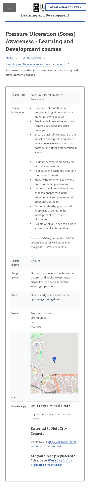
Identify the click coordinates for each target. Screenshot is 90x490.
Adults (61, 64)
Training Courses (30, 57)
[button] (54, 360)
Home (9, 57)
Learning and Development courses (28, 64)
